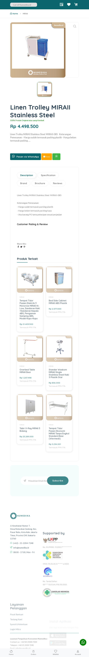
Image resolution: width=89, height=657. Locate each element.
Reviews (57, 183)
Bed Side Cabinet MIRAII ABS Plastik (58, 301)
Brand (23, 183)
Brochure (40, 183)
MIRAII (25, 13)
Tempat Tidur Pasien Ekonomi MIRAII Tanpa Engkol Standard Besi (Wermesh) (59, 433)
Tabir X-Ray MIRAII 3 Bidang (30, 429)
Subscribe (57, 480)
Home (14, 13)
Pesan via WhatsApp (25, 156)
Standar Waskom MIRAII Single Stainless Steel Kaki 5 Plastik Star (59, 373)
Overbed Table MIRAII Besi (27, 371)
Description (26, 175)
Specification (48, 175)
